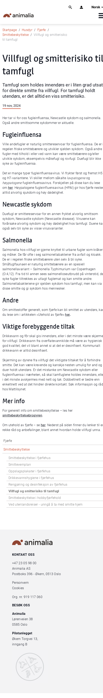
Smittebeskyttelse (15, 35)
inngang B (19, 644)
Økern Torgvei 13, (25, 639)
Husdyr (27, 30)
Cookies (18, 588)
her (10, 188)
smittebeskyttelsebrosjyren (22, 415)
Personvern (20, 583)
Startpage (9, 30)
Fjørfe (41, 30)
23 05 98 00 (27, 563)
